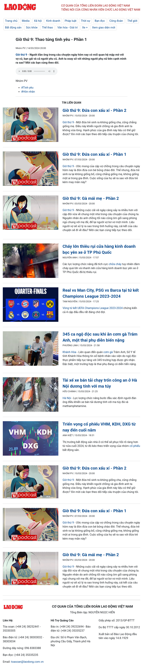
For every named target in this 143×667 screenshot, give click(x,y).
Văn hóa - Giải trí (67, 27)
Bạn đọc (100, 20)
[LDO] (30, 125)
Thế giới (132, 20)
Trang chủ (11, 20)
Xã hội (38, 20)
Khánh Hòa (69, 352)
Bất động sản (13, 27)
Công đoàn (116, 20)
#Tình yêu (27, 87)
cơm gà (108, 352)
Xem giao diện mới (103, 27)
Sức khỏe (32, 27)
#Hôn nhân (28, 91)
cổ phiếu (135, 446)
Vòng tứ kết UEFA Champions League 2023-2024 (93, 308)
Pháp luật (70, 20)
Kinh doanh (53, 20)
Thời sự (85, 20)
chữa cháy (115, 264)
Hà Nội (67, 398)
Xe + (85, 27)
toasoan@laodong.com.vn (27, 661)
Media (25, 20)
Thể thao (47, 27)
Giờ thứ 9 (21, 54)
